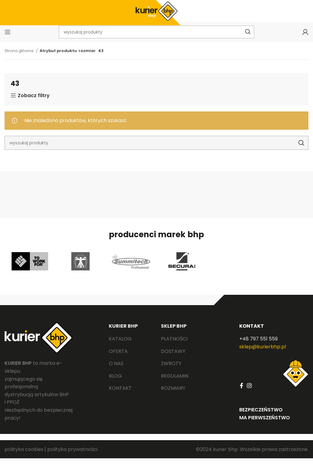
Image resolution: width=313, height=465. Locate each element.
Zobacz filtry (34, 102)
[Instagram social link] (249, 392)
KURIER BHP (123, 332)
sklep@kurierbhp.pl (262, 353)
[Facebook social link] (241, 392)
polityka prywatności (72, 456)
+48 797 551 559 (258, 345)
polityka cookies (24, 456)
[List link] (130, 346)
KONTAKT (251, 332)
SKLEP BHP (174, 332)
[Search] (156, 150)
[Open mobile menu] (8, 38)
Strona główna (19, 57)
